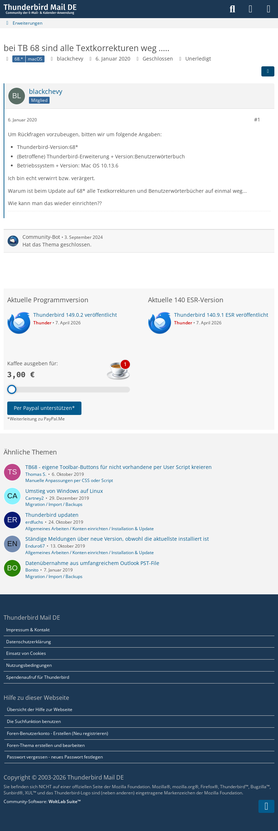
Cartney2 (34, 498)
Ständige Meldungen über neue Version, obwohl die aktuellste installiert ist (117, 538)
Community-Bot (41, 236)
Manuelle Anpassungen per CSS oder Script (69, 480)
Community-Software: (42, 801)
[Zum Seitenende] (266, 806)
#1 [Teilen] (257, 119)
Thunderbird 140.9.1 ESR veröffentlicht (221, 314)
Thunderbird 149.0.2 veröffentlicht (75, 314)
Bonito (31, 570)
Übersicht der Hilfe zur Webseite (39, 709)
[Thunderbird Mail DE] (40, 9)
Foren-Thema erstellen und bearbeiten (46, 745)
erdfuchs (34, 522)
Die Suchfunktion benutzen (34, 721)
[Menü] (268, 9)
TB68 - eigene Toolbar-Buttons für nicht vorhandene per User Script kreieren (118, 467)
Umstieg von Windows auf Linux (64, 490)
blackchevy (70, 58)
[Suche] (232, 9)
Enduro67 (35, 546)
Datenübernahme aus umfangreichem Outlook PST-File (92, 563)
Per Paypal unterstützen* (44, 407)
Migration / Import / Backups (54, 504)
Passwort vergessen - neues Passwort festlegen (55, 757)
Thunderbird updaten (52, 514)
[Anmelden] (250, 9)
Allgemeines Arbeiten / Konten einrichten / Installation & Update (89, 528)
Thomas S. (35, 474)
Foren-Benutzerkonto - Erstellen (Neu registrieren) (57, 733)
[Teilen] (267, 71)
